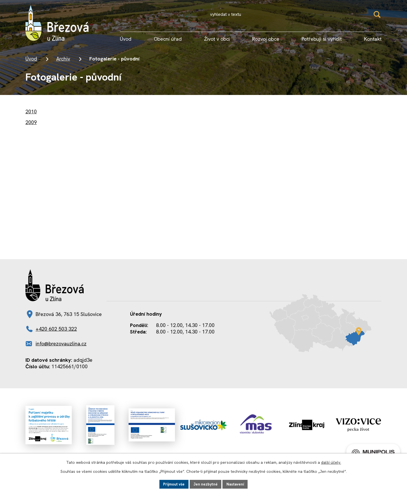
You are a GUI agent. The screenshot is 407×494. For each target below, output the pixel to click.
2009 (31, 122)
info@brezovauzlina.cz (61, 343)
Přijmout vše (172, 483)
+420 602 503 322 (56, 329)
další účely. (331, 461)
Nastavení (237, 483)
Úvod (31, 58)
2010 (31, 111)
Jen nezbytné (205, 483)
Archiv (63, 58)
